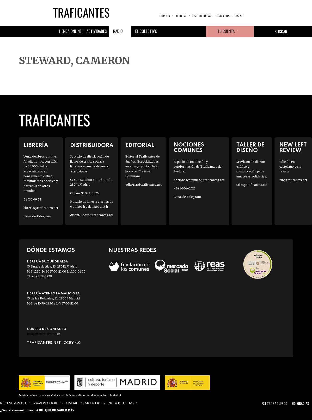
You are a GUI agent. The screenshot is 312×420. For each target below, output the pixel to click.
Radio (118, 31)
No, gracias (300, 403)
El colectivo (146, 31)
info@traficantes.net (43, 334)
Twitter (177, 31)
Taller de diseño (250, 147)
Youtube (200, 31)
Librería (36, 145)
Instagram (188, 31)
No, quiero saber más (56, 409)
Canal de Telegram (37, 216)
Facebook (165, 31)
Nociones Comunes (189, 147)
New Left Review (293, 147)
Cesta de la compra (245, 31)
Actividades (96, 31)
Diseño (239, 15)
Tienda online (69, 31)
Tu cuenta (226, 31)
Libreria (164, 15)
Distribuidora (201, 15)
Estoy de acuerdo (274, 403)
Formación (223, 15)
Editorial (181, 15)
